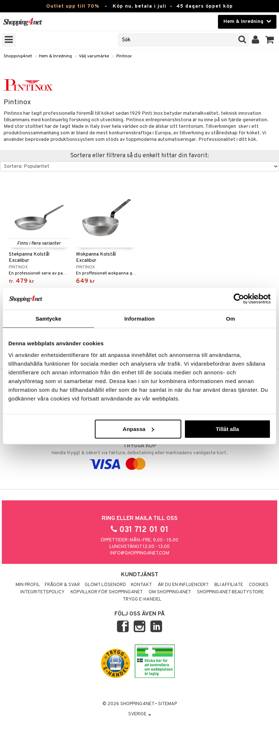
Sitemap (167, 704)
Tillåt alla (227, 429)
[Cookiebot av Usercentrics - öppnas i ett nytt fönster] (239, 298)
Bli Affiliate (228, 585)
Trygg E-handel (142, 599)
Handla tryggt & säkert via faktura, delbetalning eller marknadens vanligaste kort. (139, 455)
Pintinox (124, 56)
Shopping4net (18, 56)
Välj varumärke (94, 56)
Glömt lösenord (105, 585)
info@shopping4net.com (139, 553)
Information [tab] (139, 319)
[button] (269, 40)
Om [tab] (230, 319)
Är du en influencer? (183, 585)
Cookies (258, 585)
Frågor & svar (62, 585)
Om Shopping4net (170, 592)
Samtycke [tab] (48, 319)
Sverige (139, 714)
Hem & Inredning (55, 56)
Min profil (28, 585)
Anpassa (138, 429)
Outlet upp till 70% (72, 6)
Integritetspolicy (42, 592)
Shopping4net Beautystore (230, 592)
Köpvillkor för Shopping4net (106, 592)
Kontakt (141, 585)
